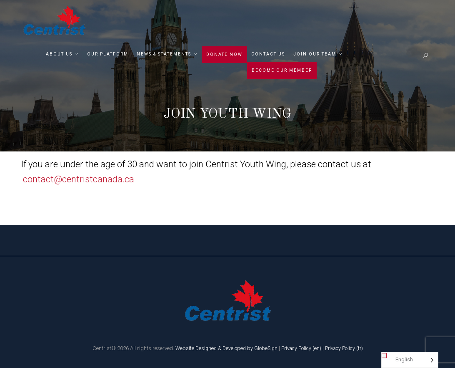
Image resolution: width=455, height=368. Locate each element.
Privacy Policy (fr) (347, 348)
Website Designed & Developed (208, 348)
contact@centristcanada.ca (78, 179)
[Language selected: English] (409, 360)
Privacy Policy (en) (302, 348)
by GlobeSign (261, 348)
